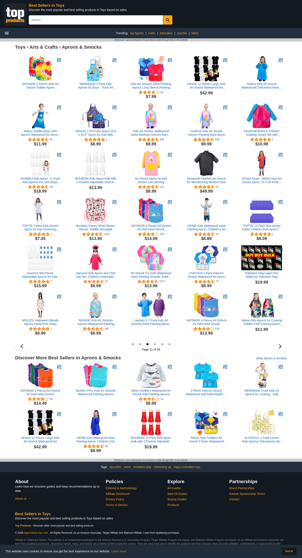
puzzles (182, 33)
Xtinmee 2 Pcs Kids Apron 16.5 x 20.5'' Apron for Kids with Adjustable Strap (96, 133)
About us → (22, 498)
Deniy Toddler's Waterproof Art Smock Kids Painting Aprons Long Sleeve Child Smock (151, 392)
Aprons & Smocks (82, 47)
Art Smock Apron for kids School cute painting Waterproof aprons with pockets (151, 180)
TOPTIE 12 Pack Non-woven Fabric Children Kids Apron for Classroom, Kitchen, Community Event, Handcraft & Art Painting (262, 227)
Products (173, 505)
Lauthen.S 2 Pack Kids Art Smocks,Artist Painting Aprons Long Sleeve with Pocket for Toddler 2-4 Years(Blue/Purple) (151, 322)
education (166, 33)
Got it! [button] (289, 551)
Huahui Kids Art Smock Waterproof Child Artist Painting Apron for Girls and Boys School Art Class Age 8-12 (261, 85)
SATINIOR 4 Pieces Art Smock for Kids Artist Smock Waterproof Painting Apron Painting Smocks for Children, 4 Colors (151, 227)
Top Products (23, 525)
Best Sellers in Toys (46, 5)
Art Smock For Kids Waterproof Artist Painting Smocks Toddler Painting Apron (151, 275)
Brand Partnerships (241, 488)
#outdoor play (142, 467)
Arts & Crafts (43, 47)
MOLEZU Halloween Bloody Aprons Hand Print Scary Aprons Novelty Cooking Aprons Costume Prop (40, 322)
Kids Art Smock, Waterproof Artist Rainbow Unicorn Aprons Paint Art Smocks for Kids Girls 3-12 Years (151, 133)
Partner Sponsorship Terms (247, 493)
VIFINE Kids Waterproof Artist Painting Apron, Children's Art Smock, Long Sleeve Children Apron (95, 439)
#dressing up (162, 467)
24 (169, 344)
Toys (20, 47)
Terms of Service (117, 505)
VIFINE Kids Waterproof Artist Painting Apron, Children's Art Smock (206, 227)
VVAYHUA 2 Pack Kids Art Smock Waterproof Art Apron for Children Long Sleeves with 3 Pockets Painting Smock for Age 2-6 (206, 275)
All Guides (174, 488)
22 (155, 344)
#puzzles (115, 467)
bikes (194, 33)
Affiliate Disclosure (118, 493)
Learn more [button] (119, 551)
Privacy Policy (115, 499)
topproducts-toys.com (36, 532)
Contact (234, 499)
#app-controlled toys (187, 467)
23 (162, 344)
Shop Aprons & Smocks (271, 358)
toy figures (137, 33)
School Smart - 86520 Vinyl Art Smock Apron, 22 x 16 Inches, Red (262, 180)
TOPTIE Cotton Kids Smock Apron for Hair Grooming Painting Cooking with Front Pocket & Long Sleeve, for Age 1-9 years (40, 227)
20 (140, 344)
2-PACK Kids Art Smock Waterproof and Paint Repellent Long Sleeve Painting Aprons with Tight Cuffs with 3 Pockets (206, 392)
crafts (151, 33)
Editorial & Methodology (121, 488)
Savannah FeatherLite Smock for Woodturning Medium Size (206, 180)
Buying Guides (177, 499)
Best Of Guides (177, 493)
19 (133, 344)
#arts (127, 467)
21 (147, 344)
